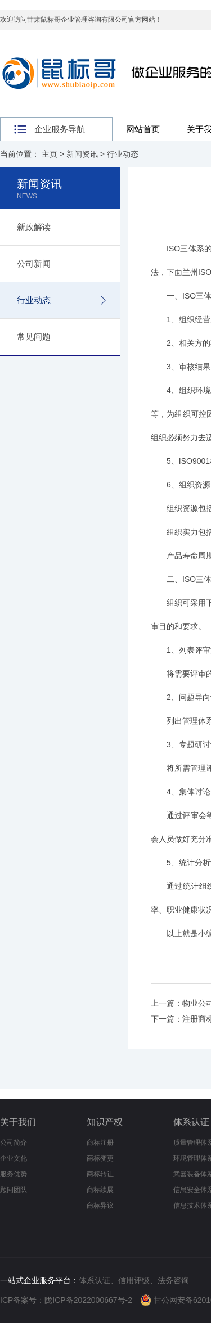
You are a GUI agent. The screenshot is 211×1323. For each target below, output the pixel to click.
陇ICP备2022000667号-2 (88, 1299)
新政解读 (34, 227)
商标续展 (100, 1190)
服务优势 (13, 1174)
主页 (49, 154)
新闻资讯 (82, 154)
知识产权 (105, 1122)
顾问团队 (13, 1190)
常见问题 (34, 336)
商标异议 (100, 1205)
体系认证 (191, 1122)
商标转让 (100, 1174)
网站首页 (143, 129)
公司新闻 (34, 263)
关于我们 (18, 1122)
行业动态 (122, 154)
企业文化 (13, 1158)
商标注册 (100, 1142)
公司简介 (13, 1142)
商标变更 (100, 1158)
